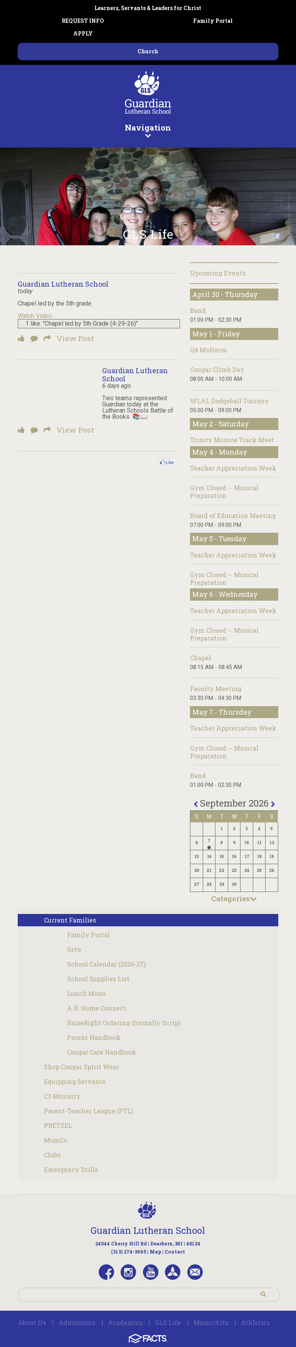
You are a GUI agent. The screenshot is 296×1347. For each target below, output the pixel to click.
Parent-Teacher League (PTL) (88, 1111)
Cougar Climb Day (217, 369)
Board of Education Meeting (233, 515)
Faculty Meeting (216, 689)
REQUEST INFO (83, 20)
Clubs (52, 1155)
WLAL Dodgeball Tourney (229, 401)
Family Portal (213, 20)
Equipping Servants (74, 1081)
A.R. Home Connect (96, 1008)
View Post (75, 338)
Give (74, 949)
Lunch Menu (86, 993)
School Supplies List (98, 979)
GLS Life (168, 1322)
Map (155, 1251)
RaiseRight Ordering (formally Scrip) (123, 1023)
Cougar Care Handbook (101, 1052)
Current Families (70, 920)
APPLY (83, 33)
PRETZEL (58, 1125)
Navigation (148, 130)
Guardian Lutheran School (63, 284)
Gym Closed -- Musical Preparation (224, 491)
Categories (234, 898)
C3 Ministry (62, 1096)
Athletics (255, 1322)
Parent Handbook (94, 1037)
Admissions (77, 1322)
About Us (32, 1322)
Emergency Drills (71, 1169)
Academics (125, 1322)
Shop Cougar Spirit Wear (81, 1067)
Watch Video (35, 315)
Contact (175, 1251)
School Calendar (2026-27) (106, 964)
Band (198, 310)
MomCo (55, 1140)
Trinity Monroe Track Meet (232, 440)
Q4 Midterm (208, 350)
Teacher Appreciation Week (233, 468)
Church (148, 51)
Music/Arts (210, 1322)
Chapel (200, 658)
